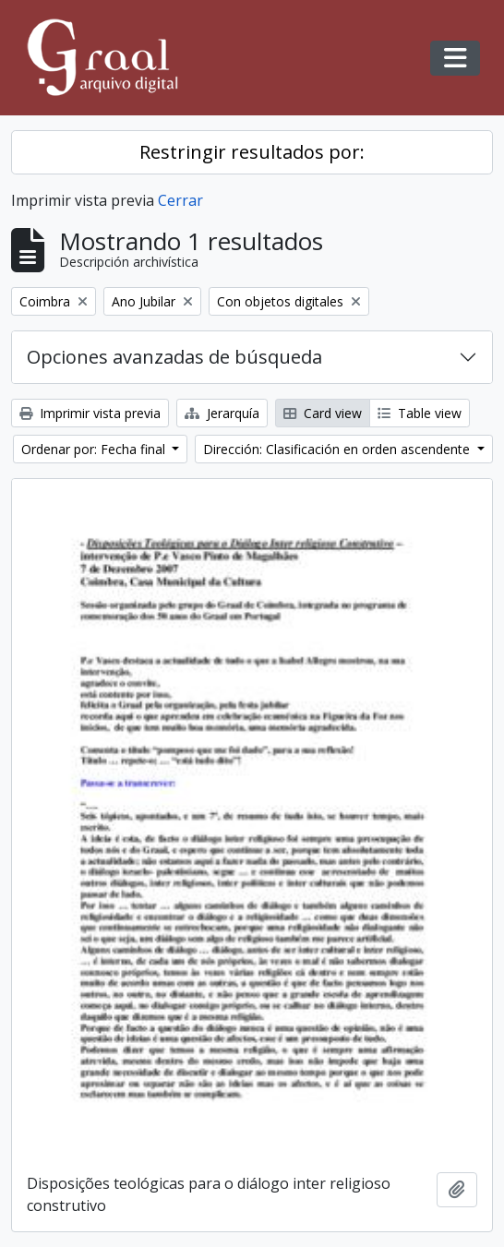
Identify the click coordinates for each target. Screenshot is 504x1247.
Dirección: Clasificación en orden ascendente (338, 449)
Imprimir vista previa (90, 413)
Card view (322, 413)
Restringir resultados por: (252, 151)
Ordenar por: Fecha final (95, 449)
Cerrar (180, 200)
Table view (420, 413)
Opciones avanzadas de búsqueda (174, 356)
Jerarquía (222, 413)
